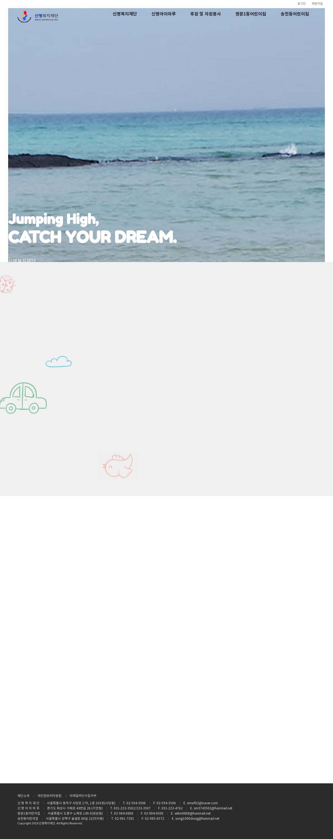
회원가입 (317, 3)
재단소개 (23, 796)
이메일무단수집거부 (82, 796)
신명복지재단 (125, 14)
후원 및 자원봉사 (205, 14)
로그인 (301, 3)
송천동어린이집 (295, 14)
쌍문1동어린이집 (250, 14)
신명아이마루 (163, 14)
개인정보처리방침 (49, 796)
